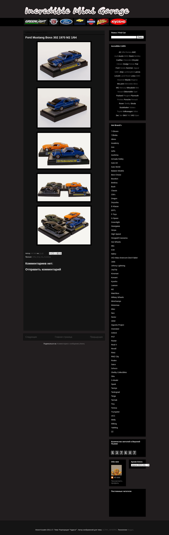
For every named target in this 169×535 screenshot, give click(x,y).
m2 (42, 257)
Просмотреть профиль (116, 482)
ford (38, 257)
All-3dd (117, 477)
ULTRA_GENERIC (110, 530)
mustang (47, 257)
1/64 (34, 257)
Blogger (130, 530)
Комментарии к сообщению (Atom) (71, 344)
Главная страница (63, 337)
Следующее (31, 337)
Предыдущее (96, 337)
